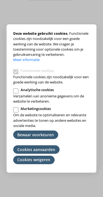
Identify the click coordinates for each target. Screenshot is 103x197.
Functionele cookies (37, 70)
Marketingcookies (36, 108)
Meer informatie (26, 59)
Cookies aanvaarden (36, 149)
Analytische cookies (37, 89)
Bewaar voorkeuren (35, 134)
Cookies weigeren (33, 159)
